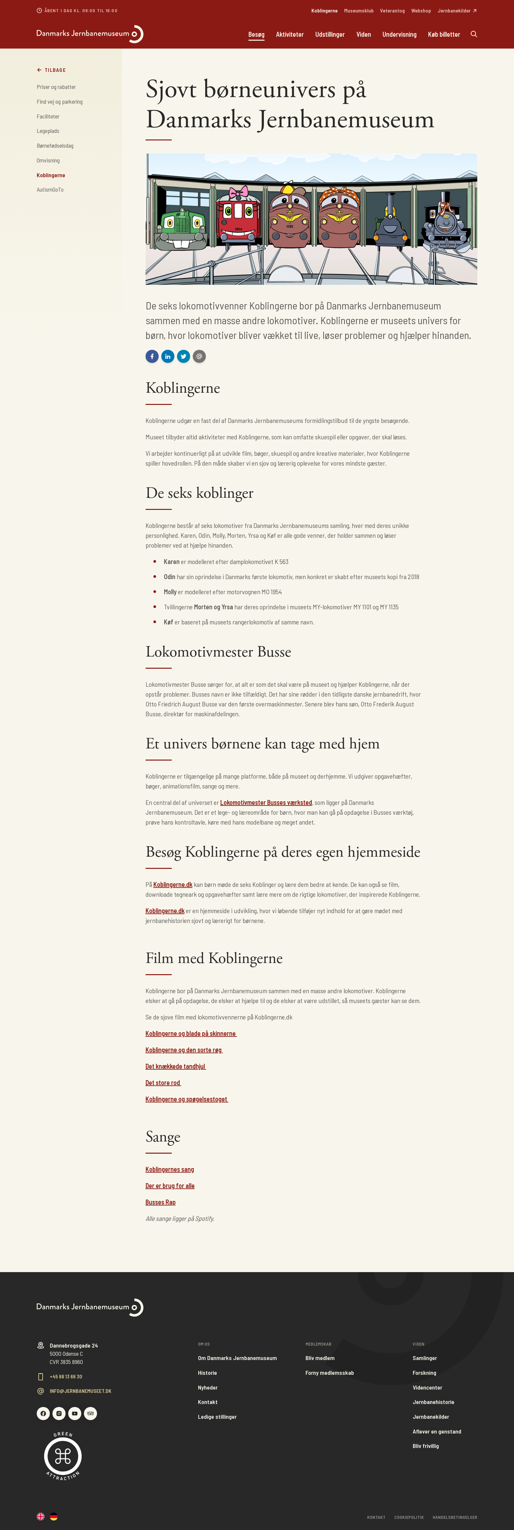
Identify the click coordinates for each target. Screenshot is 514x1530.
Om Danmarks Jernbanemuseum (237, 1357)
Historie (207, 1372)
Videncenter (427, 1387)
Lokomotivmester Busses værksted (266, 802)
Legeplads (48, 130)
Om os (204, 1344)
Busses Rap (161, 1202)
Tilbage (51, 70)
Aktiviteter (290, 34)
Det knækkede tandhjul (176, 1066)
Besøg (256, 34)
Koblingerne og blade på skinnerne (191, 1033)
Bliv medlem (320, 1357)
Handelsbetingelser (455, 1517)
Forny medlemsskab (330, 1372)
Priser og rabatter (56, 86)
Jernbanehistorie (433, 1401)
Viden (363, 34)
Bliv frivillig (426, 1445)
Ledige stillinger (217, 1416)
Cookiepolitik (409, 1517)
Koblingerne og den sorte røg (184, 1050)
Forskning (424, 1372)
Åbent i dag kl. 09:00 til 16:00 (81, 10)
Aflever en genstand (437, 1431)
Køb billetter (444, 34)
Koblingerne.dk (172, 884)
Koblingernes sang (170, 1169)
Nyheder (208, 1387)
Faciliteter (48, 116)
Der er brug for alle (170, 1185)
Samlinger (425, 1357)
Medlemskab (318, 1344)
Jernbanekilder (431, 1416)
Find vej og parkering (60, 101)
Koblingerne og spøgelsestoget (187, 1099)
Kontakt (208, 1401)
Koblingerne (51, 174)
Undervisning (400, 34)
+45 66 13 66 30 (66, 1376)
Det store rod (163, 1082)
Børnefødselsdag (55, 145)
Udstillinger (330, 34)
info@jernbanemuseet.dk (80, 1391)
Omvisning (48, 160)
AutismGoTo (50, 189)
